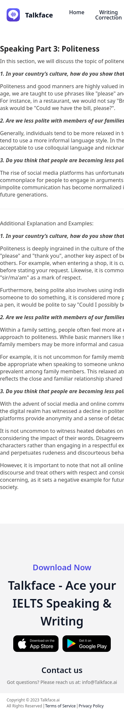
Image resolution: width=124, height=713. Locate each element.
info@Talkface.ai (99, 682)
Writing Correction (108, 15)
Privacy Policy (91, 706)
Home (76, 12)
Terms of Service (60, 706)
